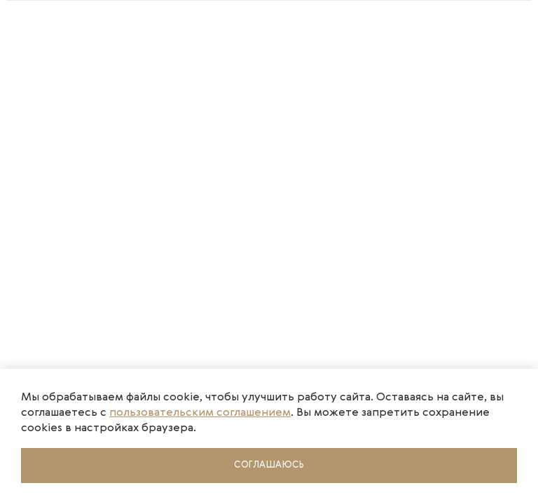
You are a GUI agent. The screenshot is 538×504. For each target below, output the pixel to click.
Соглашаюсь (269, 465)
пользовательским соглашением (200, 413)
